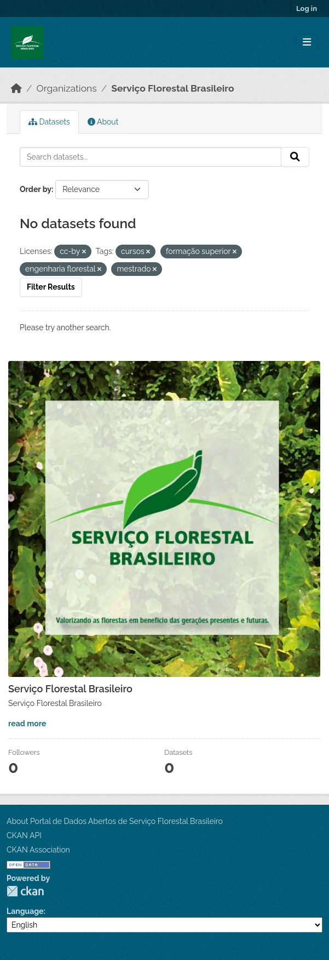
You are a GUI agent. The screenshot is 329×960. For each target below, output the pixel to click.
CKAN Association (38, 849)
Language (25, 911)
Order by (35, 189)
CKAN (25, 891)
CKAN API (24, 835)
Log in (306, 8)
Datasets (49, 121)
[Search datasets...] (150, 157)
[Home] (16, 88)
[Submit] (295, 157)
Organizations (67, 88)
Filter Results (51, 287)
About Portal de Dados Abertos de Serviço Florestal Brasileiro (115, 821)
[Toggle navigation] (307, 42)
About (103, 121)
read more (27, 723)
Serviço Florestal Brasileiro (172, 88)
